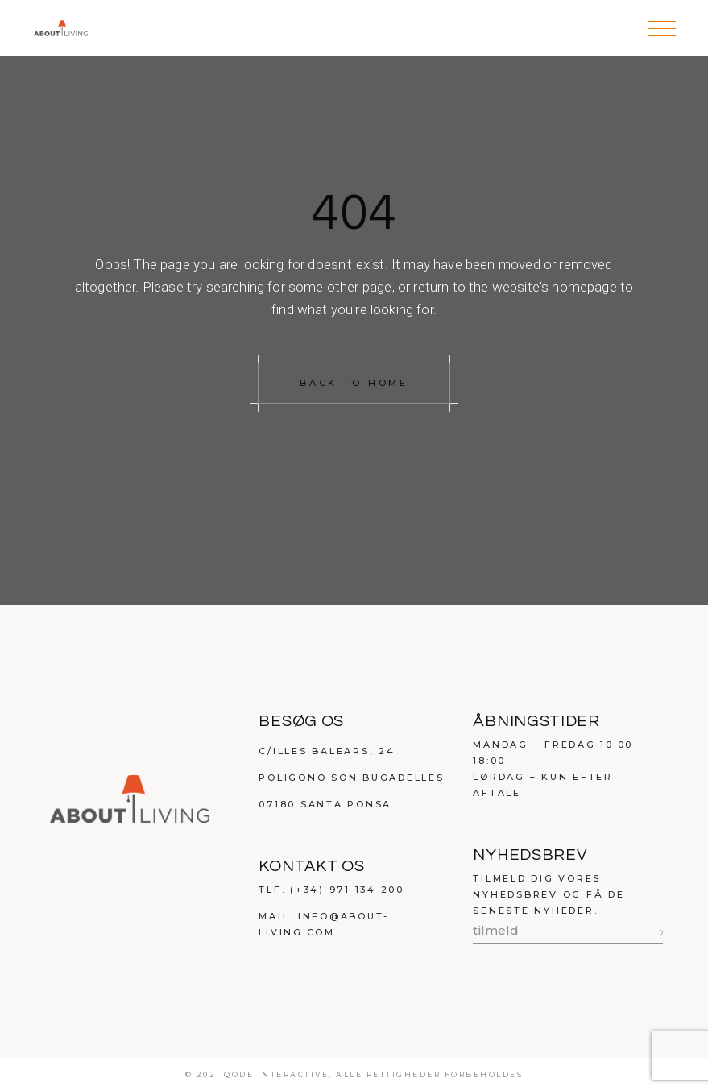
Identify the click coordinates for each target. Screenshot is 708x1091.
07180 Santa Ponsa (325, 804)
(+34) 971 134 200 (347, 889)
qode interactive (276, 1074)
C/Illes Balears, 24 (327, 751)
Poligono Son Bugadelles (351, 777)
